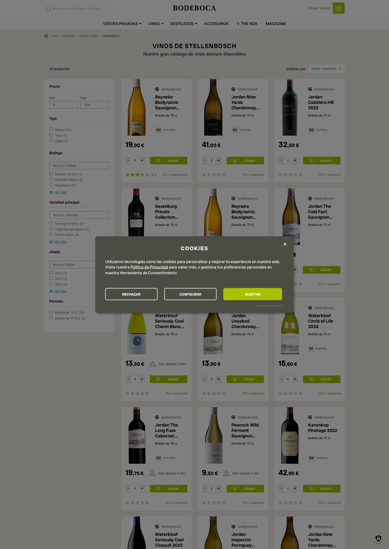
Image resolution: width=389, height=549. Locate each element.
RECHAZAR (133, 294)
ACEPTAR (255, 294)
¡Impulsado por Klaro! (269, 305)
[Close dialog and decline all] (285, 244)
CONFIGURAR (194, 294)
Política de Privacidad (149, 267)
